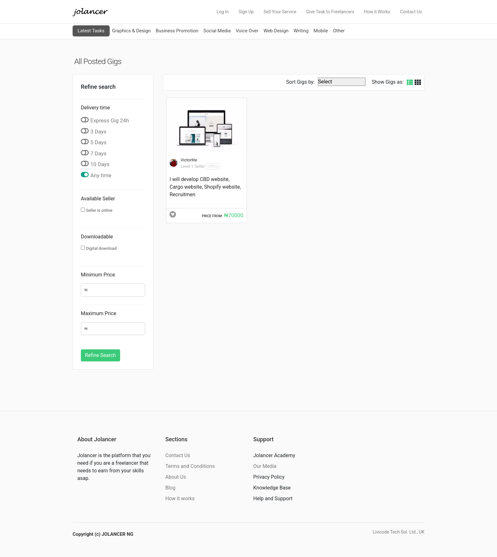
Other (339, 31)
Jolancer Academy (274, 455)
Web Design (275, 31)
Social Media (217, 31)
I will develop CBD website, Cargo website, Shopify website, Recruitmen (205, 187)
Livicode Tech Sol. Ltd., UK (398, 531)
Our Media (264, 466)
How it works (180, 498)
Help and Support (273, 498)
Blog (170, 488)
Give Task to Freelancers (330, 11)
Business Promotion (177, 31)
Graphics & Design (131, 31)
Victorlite (189, 160)
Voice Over (247, 31)
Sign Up (246, 11)
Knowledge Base (272, 488)
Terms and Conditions (190, 466)
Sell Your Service (279, 11)
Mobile (320, 31)
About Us (175, 477)
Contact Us (411, 11)
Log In (222, 11)
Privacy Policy (269, 477)
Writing (301, 31)
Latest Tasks (91, 31)
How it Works (377, 11)
